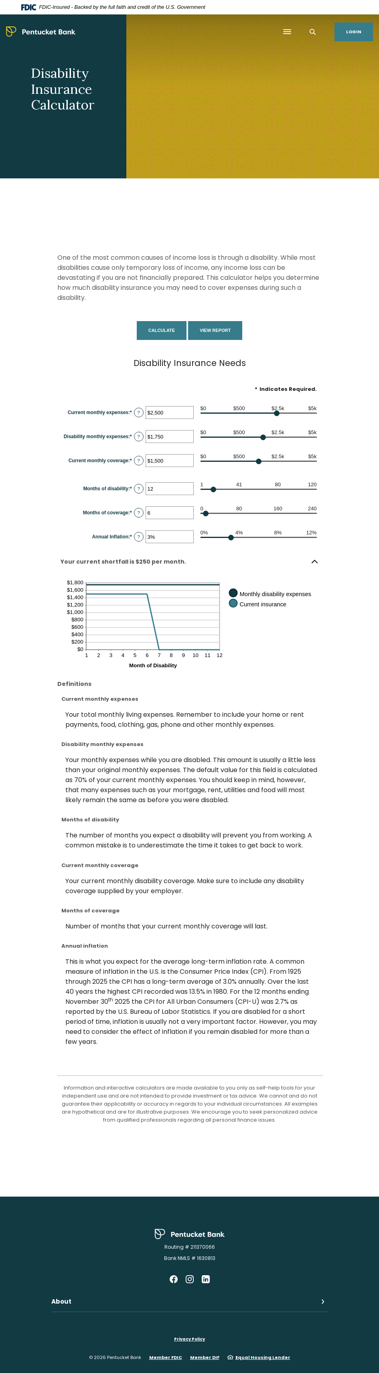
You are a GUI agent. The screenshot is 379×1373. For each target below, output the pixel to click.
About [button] (61, 1301)
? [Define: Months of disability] (139, 488)
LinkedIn (206, 1279)
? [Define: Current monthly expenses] (139, 412)
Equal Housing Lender (262, 1357)
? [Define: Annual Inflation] (139, 536)
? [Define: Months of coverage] (139, 512)
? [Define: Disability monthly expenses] (139, 436)
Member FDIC (165, 1357)
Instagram (190, 1279)
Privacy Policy (189, 1339)
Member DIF (204, 1357)
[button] (190, 562)
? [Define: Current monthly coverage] (139, 460)
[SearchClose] (312, 31)
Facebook (174, 1279)
